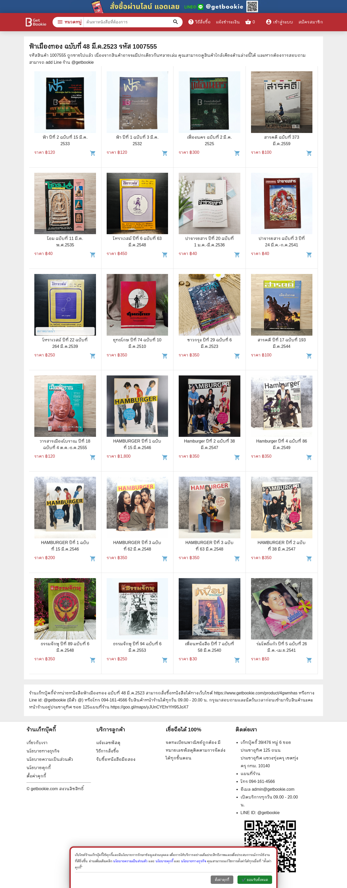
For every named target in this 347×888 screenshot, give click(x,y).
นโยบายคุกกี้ (39, 767)
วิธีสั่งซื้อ (199, 22)
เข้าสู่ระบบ (279, 22)
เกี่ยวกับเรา (37, 742)
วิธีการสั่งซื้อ (107, 751)
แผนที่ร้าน (250, 773)
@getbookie (268, 812)
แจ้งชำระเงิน (228, 22)
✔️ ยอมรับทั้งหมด (255, 880)
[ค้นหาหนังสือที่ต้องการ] (176, 22)
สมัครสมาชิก (310, 22)
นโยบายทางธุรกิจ (43, 751)
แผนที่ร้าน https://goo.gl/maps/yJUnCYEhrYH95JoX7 (139, 707)
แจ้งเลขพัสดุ (108, 742)
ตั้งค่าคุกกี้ (36, 776)
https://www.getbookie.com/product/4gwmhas (256, 693)
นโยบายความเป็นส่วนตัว (50, 759)
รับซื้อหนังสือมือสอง (116, 759)
